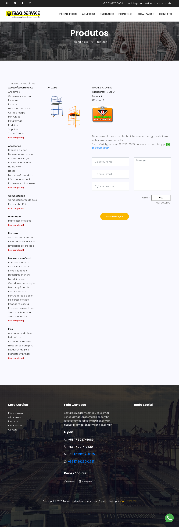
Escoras (12, 104)
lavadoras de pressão (21, 245)
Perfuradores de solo (20, 295)
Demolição (14, 216)
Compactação (16, 196)
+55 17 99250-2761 (81, 462)
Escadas (13, 100)
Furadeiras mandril (19, 275)
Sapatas (13, 129)
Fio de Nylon (15, 166)
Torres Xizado (16, 133)
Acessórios (14, 146)
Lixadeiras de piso (18, 349)
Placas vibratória (17, 204)
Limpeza (13, 233)
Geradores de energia (21, 283)
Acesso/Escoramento (20, 87)
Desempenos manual (20, 154)
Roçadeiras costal (18, 304)
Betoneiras (14, 337)
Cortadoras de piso (19, 341)
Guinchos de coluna (19, 108)
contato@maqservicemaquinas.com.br (149, 3)
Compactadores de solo (22, 200)
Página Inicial (68, 14)
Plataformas (15, 121)
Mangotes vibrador (19, 354)
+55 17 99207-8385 (81, 454)
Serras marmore (17, 316)
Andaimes (14, 92)
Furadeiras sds (16, 279)
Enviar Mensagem (114, 216)
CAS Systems (128, 501)
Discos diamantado (19, 162)
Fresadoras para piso (20, 345)
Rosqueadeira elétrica (21, 308)
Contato (165, 14)
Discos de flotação (19, 158)
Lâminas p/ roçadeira (20, 175)
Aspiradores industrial (20, 237)
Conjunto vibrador (18, 266)
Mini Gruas (14, 116)
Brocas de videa (17, 150)
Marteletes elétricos (19, 220)
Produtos (107, 14)
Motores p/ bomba (19, 287)
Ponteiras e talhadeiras (21, 183)
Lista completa (15, 137)
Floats (11, 171)
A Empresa (88, 14)
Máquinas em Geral (19, 258)
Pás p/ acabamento (19, 179)
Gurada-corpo (16, 112)
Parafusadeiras (17, 291)
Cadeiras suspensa (19, 96)
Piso (10, 329)
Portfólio (125, 14)
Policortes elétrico (18, 299)
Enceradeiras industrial (21, 241)
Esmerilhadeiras (17, 270)
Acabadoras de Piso (20, 333)
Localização (146, 14)
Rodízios (13, 125)
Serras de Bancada (19, 312)
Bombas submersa (19, 262)
